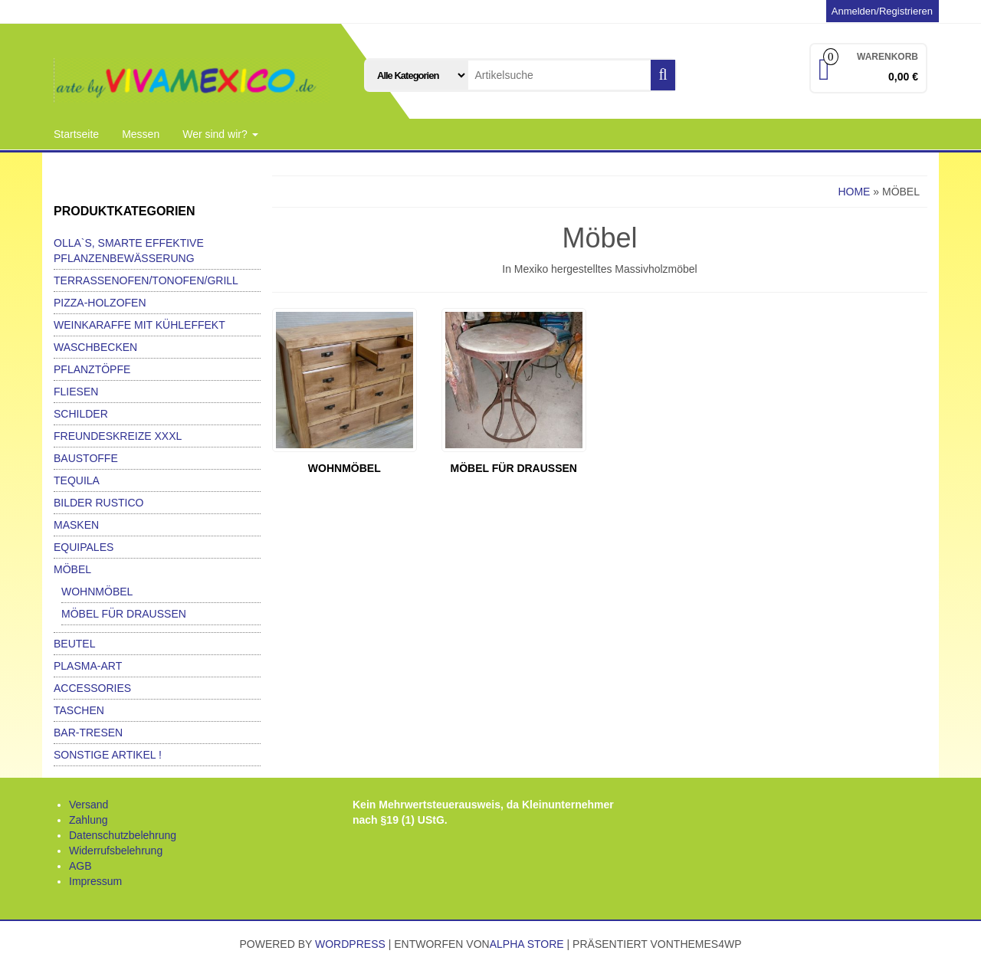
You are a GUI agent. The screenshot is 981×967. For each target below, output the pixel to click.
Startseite (76, 134)
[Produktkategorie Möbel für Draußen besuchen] (513, 393)
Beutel (74, 644)
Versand (88, 804)
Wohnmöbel (97, 591)
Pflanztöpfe (92, 369)
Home (854, 191)
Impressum (95, 881)
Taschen (79, 710)
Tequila (77, 480)
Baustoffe (86, 458)
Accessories (92, 688)
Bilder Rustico (98, 503)
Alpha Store (527, 944)
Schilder (81, 414)
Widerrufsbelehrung (115, 850)
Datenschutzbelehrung (122, 835)
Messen (140, 134)
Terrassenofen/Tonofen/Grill (146, 280)
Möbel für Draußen (123, 614)
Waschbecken (95, 347)
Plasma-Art (88, 666)
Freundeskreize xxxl (118, 436)
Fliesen (76, 391)
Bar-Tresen (88, 732)
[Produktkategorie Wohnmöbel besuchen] (344, 393)
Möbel (72, 569)
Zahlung (88, 820)
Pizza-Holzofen (100, 303)
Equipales (83, 547)
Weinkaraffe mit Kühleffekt (139, 325)
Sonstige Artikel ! (108, 755)
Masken (76, 525)
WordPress (350, 944)
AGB (80, 866)
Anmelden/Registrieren (882, 11)
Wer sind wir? (220, 134)
